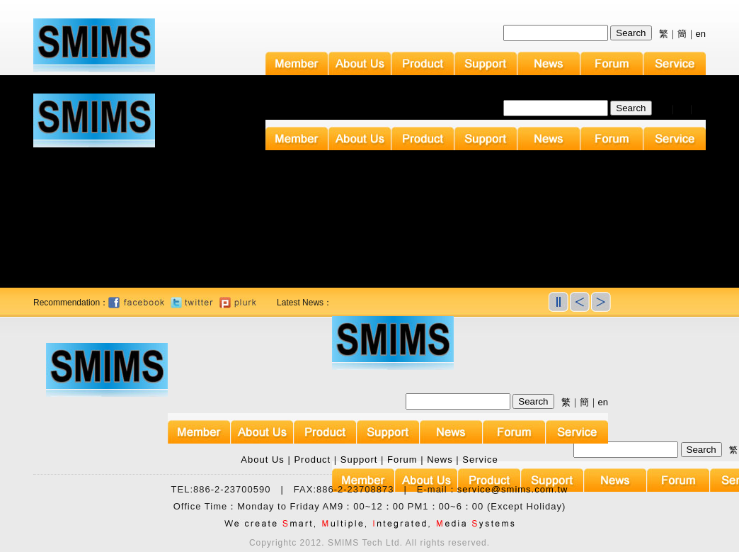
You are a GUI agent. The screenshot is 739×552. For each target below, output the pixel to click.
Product (312, 459)
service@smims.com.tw (512, 489)
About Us (262, 459)
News (440, 459)
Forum (402, 459)
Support (359, 459)
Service (480, 459)
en (701, 33)
